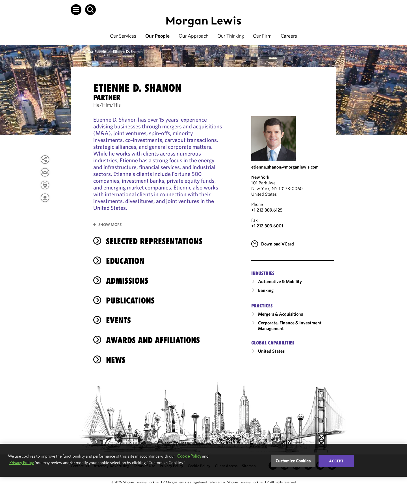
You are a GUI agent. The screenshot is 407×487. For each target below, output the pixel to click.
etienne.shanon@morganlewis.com (285, 167)
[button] (76, 9)
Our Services (123, 36)
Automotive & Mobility (280, 281)
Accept (336, 461)
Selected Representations (154, 241)
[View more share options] (45, 159)
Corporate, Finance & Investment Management (290, 325)
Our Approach (193, 36)
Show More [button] (110, 224)
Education (125, 261)
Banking (266, 290)
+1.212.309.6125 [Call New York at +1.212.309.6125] (267, 210)
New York (260, 177)
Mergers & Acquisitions (280, 314)
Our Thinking (230, 36)
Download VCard (277, 244)
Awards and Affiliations (153, 340)
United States (271, 351)
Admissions (127, 280)
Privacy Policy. (21, 462)
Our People (157, 36)
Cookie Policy (189, 456)
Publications (130, 300)
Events (118, 320)
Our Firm (262, 36)
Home (76, 51)
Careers (289, 36)
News (115, 359)
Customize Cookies (293, 461)
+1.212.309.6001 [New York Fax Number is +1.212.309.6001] (267, 226)
